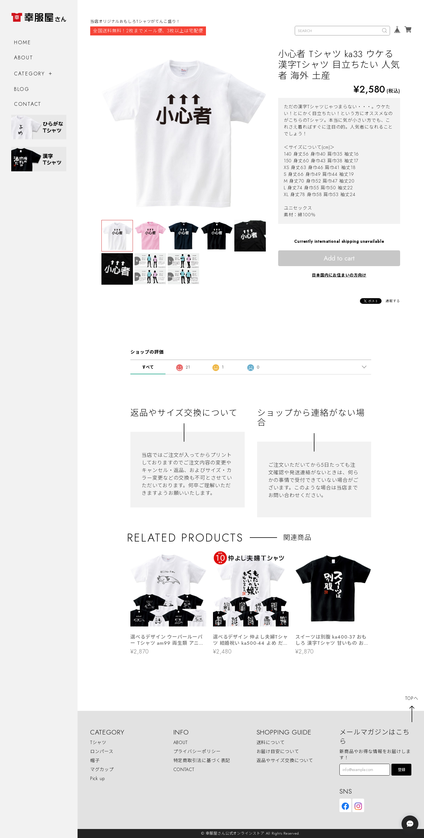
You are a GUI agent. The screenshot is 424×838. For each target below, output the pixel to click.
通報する (393, 301)
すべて (148, 367)
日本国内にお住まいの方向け (339, 275)
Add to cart (339, 258)
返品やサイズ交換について (285, 761)
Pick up (97, 779)
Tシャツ (98, 743)
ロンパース (102, 752)
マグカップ (102, 770)
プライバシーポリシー (197, 752)
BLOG (22, 89)
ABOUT (23, 57)
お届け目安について (278, 752)
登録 (401, 769)
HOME (22, 42)
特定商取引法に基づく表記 (201, 761)
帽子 (95, 761)
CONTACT (28, 104)
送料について (271, 743)
